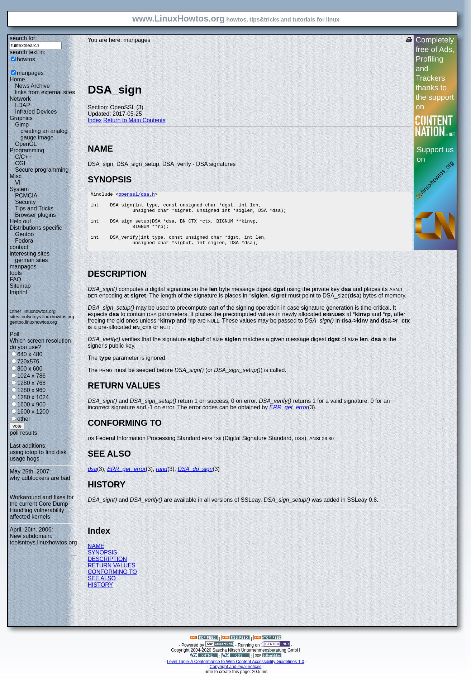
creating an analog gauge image (44, 134)
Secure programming (41, 170)
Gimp (22, 125)
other (23, 419)
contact (19, 247)
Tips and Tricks (34, 208)
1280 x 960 (31, 390)
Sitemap (20, 286)
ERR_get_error (288, 419)
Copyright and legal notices (236, 678)
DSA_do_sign (195, 481)
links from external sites (45, 92)
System (19, 189)
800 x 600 (29, 369)
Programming (27, 150)
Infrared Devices (36, 112)
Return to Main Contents (134, 120)
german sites (31, 260)
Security (25, 202)
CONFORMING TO (112, 584)
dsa (92, 481)
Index (95, 120)
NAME (96, 558)
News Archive (32, 86)
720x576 (28, 361)
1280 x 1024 (33, 397)
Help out (20, 221)
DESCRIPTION (107, 571)
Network (20, 99)
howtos (26, 59)
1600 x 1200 (33, 412)
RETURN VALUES (111, 577)
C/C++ (23, 157)
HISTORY (100, 597)
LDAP (22, 105)
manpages (30, 73)
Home (17, 79)
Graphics (21, 118)
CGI (20, 163)
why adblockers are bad (40, 478)
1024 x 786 (31, 376)
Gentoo (24, 234)
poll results (23, 433)
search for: (23, 38)
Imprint (18, 292)
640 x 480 (29, 354)
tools (16, 273)
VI (17, 183)
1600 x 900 (31, 404)
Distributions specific (36, 228)
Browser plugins (35, 215)
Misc (16, 176)
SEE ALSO (102, 590)
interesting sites (29, 254)
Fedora (24, 241)
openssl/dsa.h (136, 195)
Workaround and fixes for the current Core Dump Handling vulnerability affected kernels (41, 507)
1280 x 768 (31, 383)
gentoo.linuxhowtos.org (33, 322)
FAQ (15, 279)
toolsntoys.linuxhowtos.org (47, 316)
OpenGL (26, 144)
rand (161, 481)
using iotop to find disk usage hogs (38, 455)
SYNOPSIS (102, 564)
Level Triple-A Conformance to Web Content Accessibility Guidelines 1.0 (235, 673)
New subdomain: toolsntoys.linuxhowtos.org (43, 539)
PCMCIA (26, 195)
